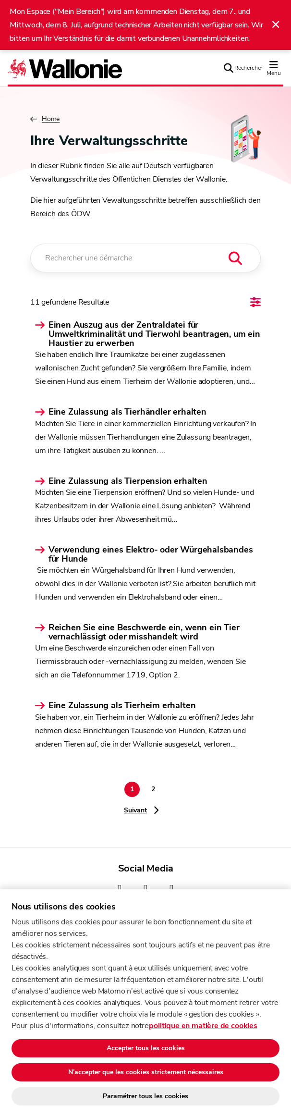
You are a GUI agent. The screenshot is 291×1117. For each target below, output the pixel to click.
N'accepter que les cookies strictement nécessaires (145, 1072)
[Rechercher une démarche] (145, 258)
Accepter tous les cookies (146, 1048)
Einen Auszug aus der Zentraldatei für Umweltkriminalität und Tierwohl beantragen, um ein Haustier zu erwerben (154, 334)
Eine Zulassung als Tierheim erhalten (122, 705)
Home (45, 119)
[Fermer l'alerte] (275, 25)
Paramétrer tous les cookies (145, 1096)
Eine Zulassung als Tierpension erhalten (127, 481)
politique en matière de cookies (203, 1025)
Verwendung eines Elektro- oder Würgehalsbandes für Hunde (150, 554)
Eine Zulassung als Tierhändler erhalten (127, 412)
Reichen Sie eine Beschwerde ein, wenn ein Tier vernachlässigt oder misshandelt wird (144, 632)
